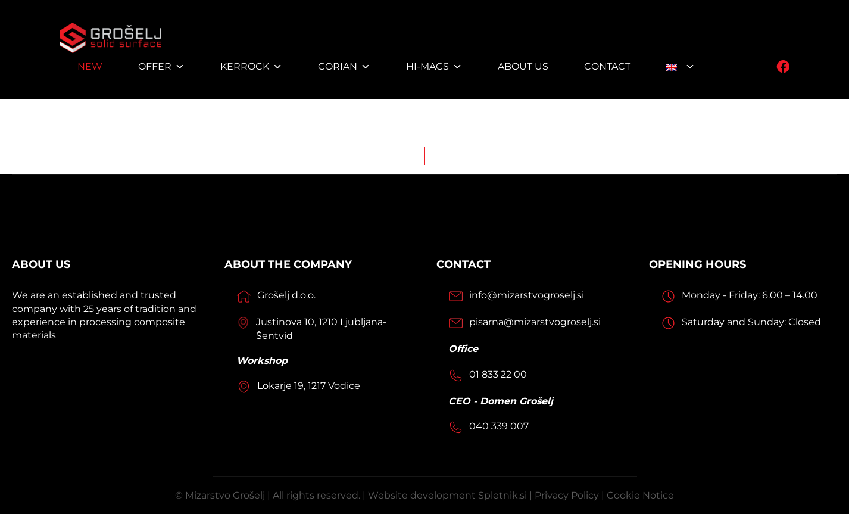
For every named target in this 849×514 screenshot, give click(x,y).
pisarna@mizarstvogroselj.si (535, 322)
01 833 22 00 (498, 374)
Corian (344, 66)
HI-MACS (434, 66)
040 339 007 (499, 426)
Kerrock (251, 66)
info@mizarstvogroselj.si (526, 295)
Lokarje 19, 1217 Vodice (308, 385)
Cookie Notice (640, 495)
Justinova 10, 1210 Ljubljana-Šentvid (321, 328)
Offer (161, 66)
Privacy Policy (567, 495)
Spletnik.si (503, 495)
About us (523, 66)
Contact (607, 66)
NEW (89, 66)
